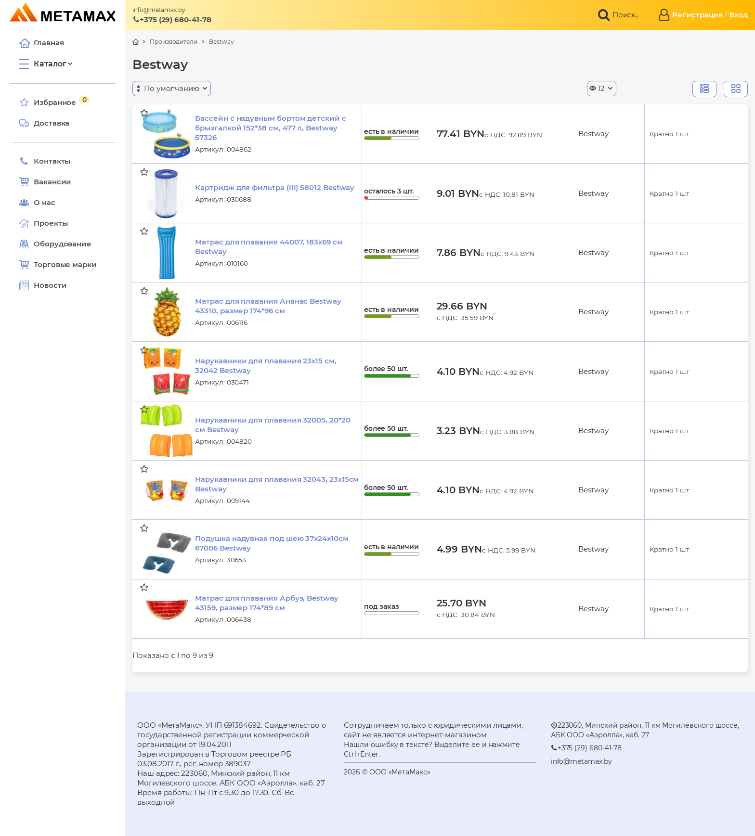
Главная (41, 43)
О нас (37, 202)
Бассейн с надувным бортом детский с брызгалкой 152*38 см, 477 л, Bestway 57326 (270, 128)
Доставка (44, 123)
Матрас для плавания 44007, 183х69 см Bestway (268, 246)
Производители (173, 41)
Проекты (50, 223)
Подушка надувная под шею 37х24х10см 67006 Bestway (271, 543)
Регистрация (697, 14)
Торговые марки (58, 265)
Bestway (221, 41)
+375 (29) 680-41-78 (171, 19)
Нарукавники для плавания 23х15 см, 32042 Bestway (265, 365)
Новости (42, 285)
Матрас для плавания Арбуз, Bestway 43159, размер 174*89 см (266, 602)
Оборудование (62, 243)
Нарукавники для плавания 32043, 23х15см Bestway (277, 484)
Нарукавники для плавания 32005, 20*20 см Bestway (272, 424)
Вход (738, 14)
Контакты (44, 161)
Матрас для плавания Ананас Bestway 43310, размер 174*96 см (268, 305)
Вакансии (45, 182)
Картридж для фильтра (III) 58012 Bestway (274, 187)
